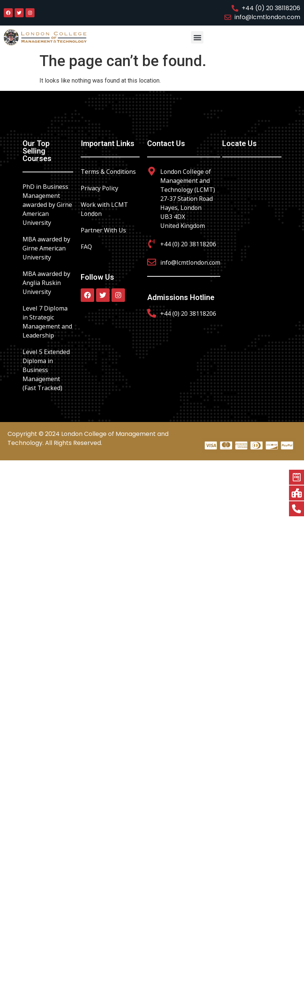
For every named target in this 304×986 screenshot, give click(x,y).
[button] (197, 37)
